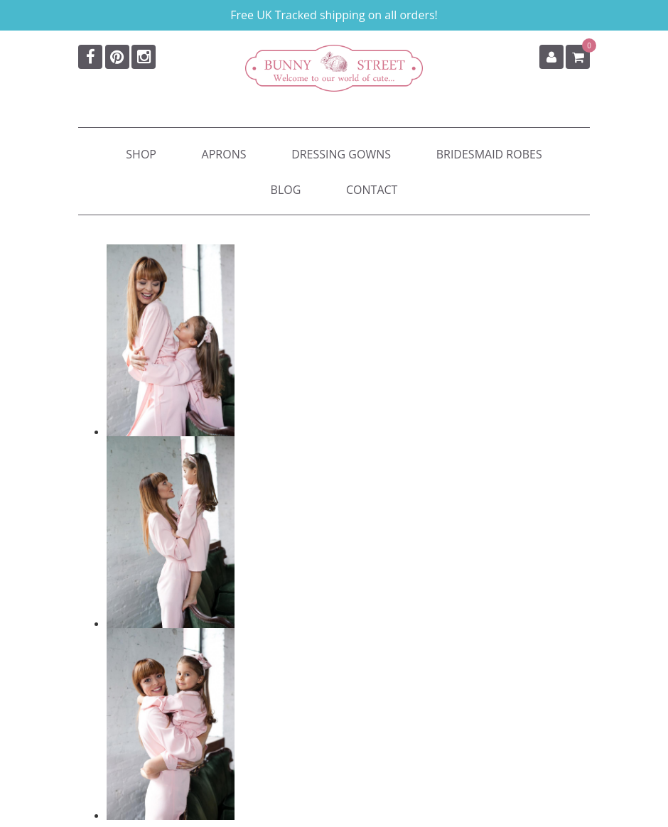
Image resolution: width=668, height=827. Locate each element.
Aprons (224, 154)
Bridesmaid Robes (489, 154)
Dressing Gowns (341, 154)
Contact (371, 190)
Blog (286, 190)
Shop (141, 154)
